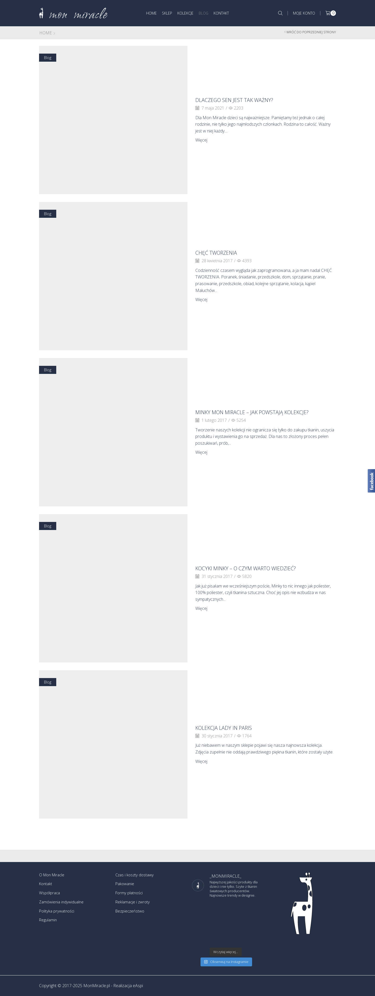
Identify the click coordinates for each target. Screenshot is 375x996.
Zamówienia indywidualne (62, 903)
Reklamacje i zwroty (133, 903)
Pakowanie (125, 884)
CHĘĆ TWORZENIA (221, 252)
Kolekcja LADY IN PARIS (230, 727)
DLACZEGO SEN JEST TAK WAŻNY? (243, 99)
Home (151, 13)
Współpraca (50, 894)
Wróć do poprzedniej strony (311, 32)
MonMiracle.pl (96, 985)
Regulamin (48, 922)
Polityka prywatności (57, 913)
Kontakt (221, 13)
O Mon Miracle (53, 875)
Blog (203, 13)
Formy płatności (130, 894)
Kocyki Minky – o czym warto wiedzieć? (258, 568)
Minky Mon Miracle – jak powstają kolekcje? (249, 412)
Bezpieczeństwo (130, 913)
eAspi (138, 985)
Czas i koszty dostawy (135, 875)
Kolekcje (185, 13)
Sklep (167, 13)
